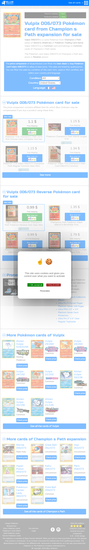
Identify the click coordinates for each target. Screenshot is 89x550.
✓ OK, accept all (35, 285)
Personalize (45, 291)
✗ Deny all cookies (53, 285)
